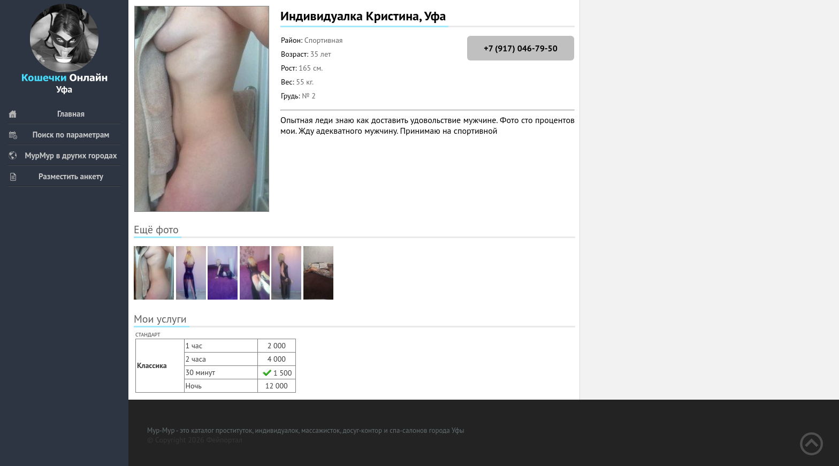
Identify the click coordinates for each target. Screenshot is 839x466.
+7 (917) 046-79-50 (520, 48)
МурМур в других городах (62, 155)
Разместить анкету (55, 176)
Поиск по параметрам (58, 134)
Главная (46, 114)
